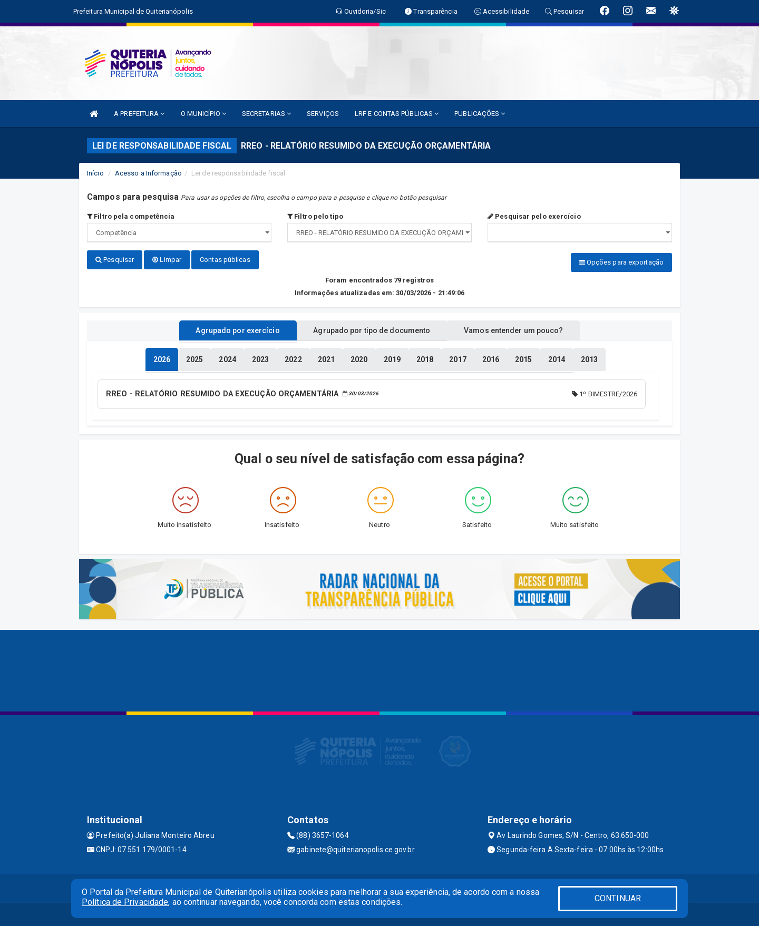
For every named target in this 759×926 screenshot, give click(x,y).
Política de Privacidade (125, 902)
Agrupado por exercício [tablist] (227, 328)
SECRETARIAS (266, 114)
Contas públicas (225, 260)
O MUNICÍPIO (203, 114)
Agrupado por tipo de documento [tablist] (371, 328)
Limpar (166, 260)
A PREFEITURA (139, 114)
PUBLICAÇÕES (479, 114)
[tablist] (161, 357)
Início (95, 173)
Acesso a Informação (148, 173)
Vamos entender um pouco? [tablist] (523, 328)
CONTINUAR (618, 898)
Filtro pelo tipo (315, 216)
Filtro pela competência (131, 216)
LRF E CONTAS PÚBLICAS (397, 114)
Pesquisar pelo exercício (534, 216)
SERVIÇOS (323, 114)
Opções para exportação (621, 262)
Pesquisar (114, 260)
